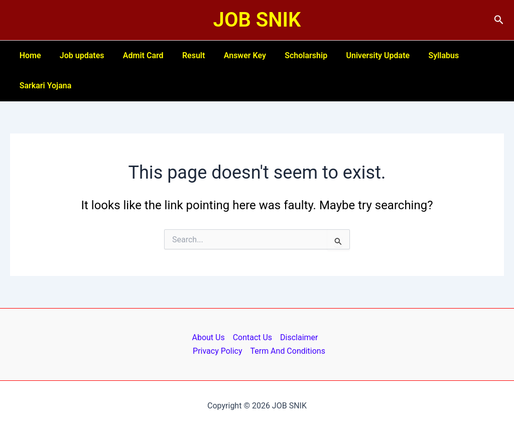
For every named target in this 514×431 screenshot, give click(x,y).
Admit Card (136, 55)
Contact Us (253, 337)
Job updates (78, 55)
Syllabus (424, 55)
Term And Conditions (287, 351)
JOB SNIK (257, 20)
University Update (361, 55)
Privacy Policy (217, 351)
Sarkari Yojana (44, 85)
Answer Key (233, 55)
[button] (499, 20)
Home (29, 55)
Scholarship (291, 55)
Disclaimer (299, 337)
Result (184, 55)
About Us (208, 337)
